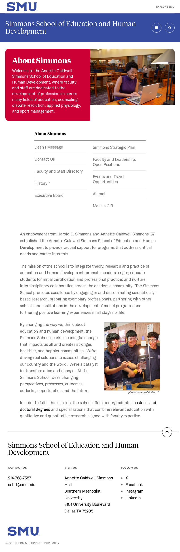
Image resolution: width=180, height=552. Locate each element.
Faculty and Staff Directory (58, 171)
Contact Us (44, 159)
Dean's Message (48, 147)
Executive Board (49, 195)
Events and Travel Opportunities (108, 179)
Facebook (134, 484)
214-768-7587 (19, 478)
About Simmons (50, 133)
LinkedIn (133, 497)
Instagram (134, 491)
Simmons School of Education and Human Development (70, 27)
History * (42, 183)
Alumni (99, 193)
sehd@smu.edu (21, 484)
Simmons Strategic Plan (114, 147)
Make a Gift (103, 205)
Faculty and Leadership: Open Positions (114, 162)
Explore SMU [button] (165, 6)
